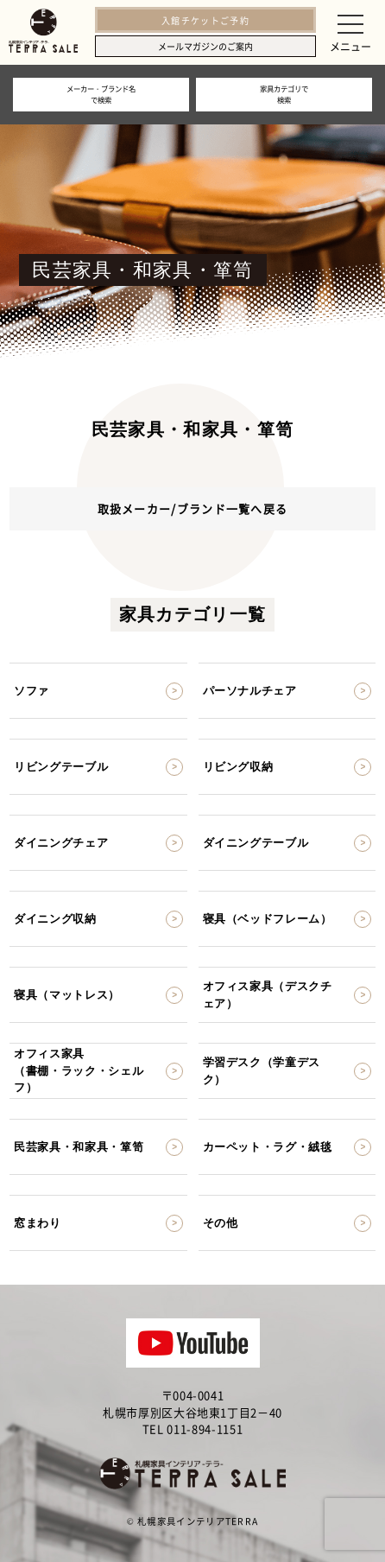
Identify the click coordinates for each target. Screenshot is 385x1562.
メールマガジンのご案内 (205, 46)
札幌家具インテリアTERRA (197, 1520)
